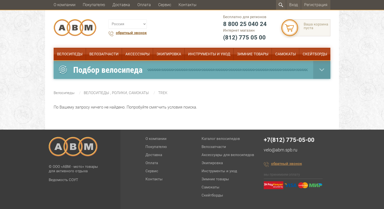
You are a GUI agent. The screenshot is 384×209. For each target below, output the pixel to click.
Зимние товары (252, 54)
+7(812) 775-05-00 (289, 140)
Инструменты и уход (209, 54)
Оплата (144, 4)
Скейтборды (315, 54)
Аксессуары (137, 54)
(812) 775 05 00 (244, 37)
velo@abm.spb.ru (280, 149)
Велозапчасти (104, 54)
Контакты (187, 4)
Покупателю (94, 4)
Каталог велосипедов (221, 138)
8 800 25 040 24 (245, 24)
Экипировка (168, 54)
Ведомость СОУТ (63, 180)
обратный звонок (131, 33)
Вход (293, 4)
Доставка (121, 4)
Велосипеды (70, 54)
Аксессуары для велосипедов (228, 155)
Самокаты (285, 54)
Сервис (164, 4)
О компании (64, 4)
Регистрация (315, 4)
